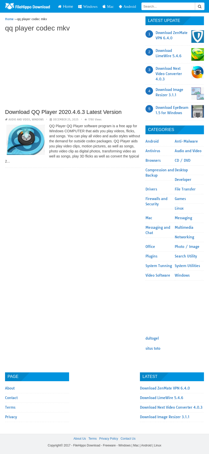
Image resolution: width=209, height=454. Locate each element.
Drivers (151, 189)
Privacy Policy (108, 438)
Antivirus (152, 151)
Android (127, 6)
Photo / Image (187, 246)
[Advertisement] (72, 71)
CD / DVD (182, 160)
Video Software (157, 275)
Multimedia (184, 227)
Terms (10, 407)
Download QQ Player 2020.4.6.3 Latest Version (63, 112)
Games (180, 199)
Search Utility (186, 256)
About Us (79, 438)
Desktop (181, 170)
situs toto (152, 348)
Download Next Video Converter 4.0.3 (169, 73)
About (10, 388)
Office (150, 246)
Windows (88, 6)
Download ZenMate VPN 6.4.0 (165, 388)
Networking (184, 237)
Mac (108, 6)
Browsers (153, 160)
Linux (179, 208)
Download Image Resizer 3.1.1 (164, 417)
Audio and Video (19, 119)
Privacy (11, 417)
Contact (11, 398)
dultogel (152, 338)
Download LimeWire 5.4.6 (161, 398)
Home (65, 6)
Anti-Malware (186, 141)
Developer (183, 179)
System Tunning (158, 266)
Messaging (183, 218)
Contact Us (128, 438)
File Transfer (185, 189)
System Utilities (187, 266)
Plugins (151, 256)
